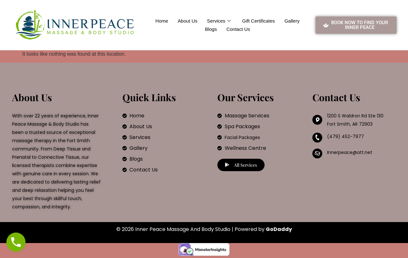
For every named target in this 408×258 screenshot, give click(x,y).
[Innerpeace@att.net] (317, 153)
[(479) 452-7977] (317, 138)
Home (162, 21)
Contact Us (238, 29)
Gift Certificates (258, 21)
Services (219, 21)
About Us (188, 21)
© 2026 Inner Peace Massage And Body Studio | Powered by (204, 229)
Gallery (292, 21)
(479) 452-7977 (345, 136)
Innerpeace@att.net (349, 152)
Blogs (211, 29)
